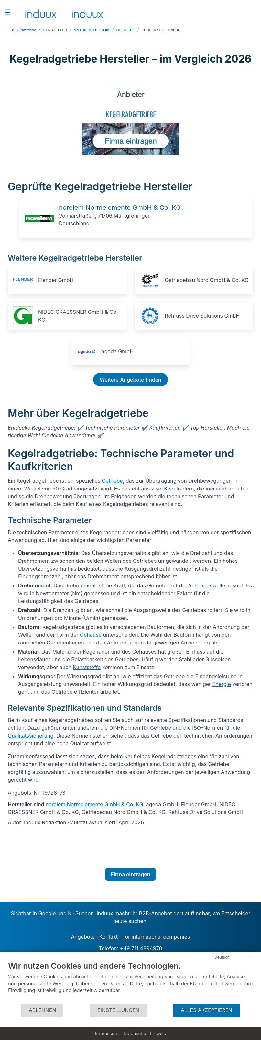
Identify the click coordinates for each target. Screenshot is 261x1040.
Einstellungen (118, 1010)
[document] (130, 982)
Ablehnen (42, 1010)
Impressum (106, 1033)
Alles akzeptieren (206, 1010)
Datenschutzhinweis (145, 1033)
